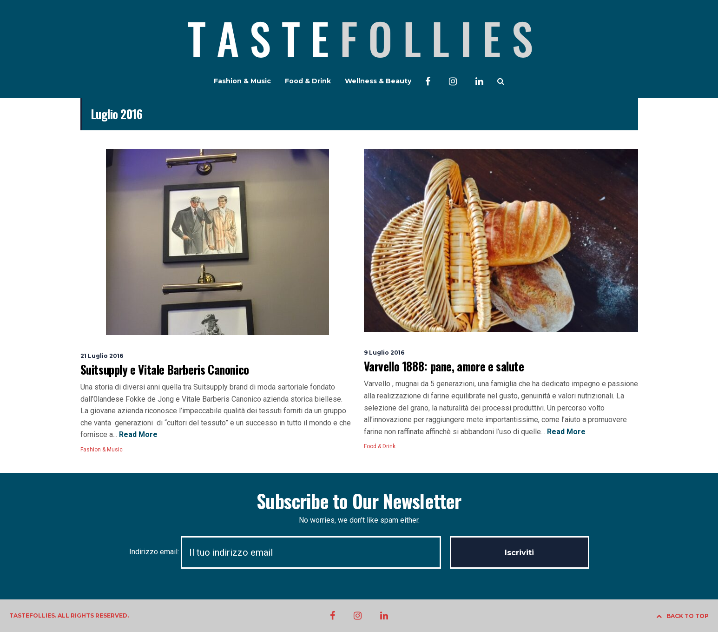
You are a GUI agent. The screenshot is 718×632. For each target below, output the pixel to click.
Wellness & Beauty (378, 81)
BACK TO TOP (682, 615)
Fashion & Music (242, 81)
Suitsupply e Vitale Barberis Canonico (164, 369)
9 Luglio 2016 (384, 352)
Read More (137, 434)
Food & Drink (308, 81)
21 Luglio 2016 (101, 355)
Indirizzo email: (289, 551)
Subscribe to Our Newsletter (359, 501)
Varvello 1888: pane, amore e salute (444, 366)
